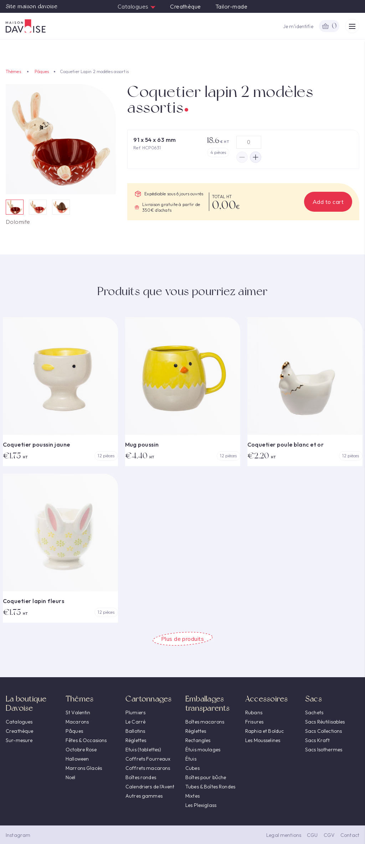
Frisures (254, 722)
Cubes (192, 768)
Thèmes (13, 71)
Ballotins (135, 731)
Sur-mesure (19, 740)
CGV (329, 835)
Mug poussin (142, 444)
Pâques (42, 71)
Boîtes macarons (204, 722)
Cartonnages (148, 699)
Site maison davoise (31, 6)
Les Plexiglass (200, 805)
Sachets (314, 712)
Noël (71, 777)
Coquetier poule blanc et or (285, 444)
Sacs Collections (323, 731)
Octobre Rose (81, 749)
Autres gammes (144, 796)
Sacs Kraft (317, 740)
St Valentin (78, 712)
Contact (349, 835)
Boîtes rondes (140, 777)
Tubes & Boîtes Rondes (210, 786)
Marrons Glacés (84, 768)
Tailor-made (231, 6)
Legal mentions (283, 835)
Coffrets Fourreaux (148, 759)
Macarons (77, 722)
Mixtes (192, 796)
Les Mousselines (262, 740)
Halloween (77, 759)
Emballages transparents (207, 703)
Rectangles (197, 740)
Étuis (190, 759)
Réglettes (135, 740)
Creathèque (185, 6)
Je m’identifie (298, 26)
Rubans (253, 712)
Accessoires (266, 699)
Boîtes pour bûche (205, 777)
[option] (61, 139)
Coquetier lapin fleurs (34, 600)
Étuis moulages (202, 749)
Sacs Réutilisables (325, 722)
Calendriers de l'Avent (149, 786)
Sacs (313, 699)
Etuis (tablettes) (143, 749)
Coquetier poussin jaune (36, 444)
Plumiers (135, 712)
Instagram (18, 835)
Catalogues (137, 6)
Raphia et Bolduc (264, 731)
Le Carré (135, 722)
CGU (312, 835)
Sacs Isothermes (323, 749)
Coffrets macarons (147, 768)
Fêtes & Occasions (86, 740)
